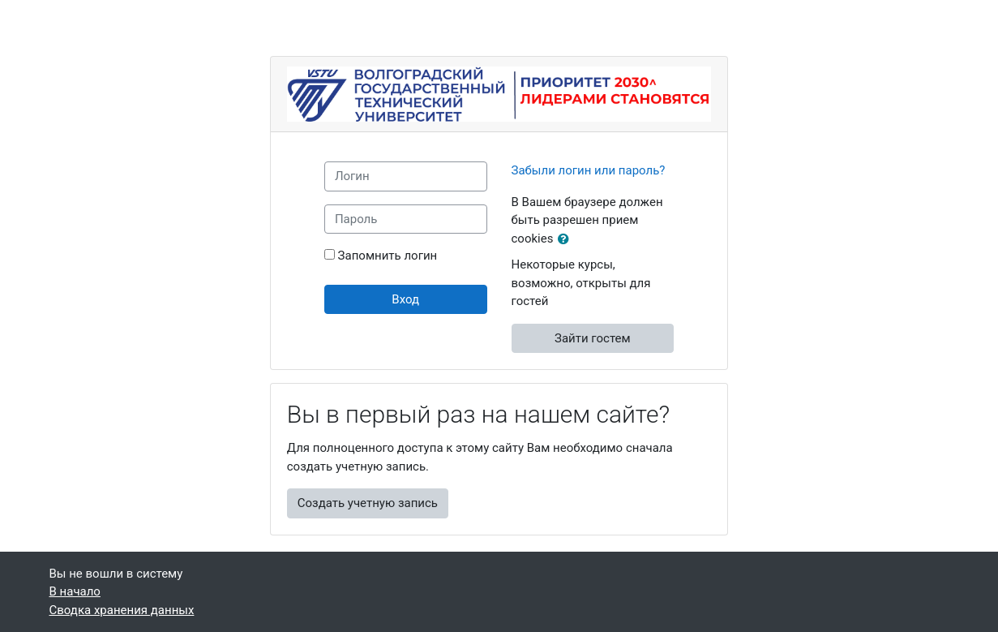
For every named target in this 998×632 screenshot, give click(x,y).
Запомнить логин (388, 255)
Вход (405, 299)
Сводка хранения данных (122, 610)
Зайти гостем (593, 338)
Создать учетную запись (368, 503)
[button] (566, 240)
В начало (75, 591)
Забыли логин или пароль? (589, 170)
